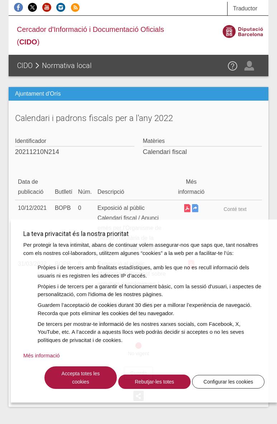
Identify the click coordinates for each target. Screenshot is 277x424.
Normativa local (67, 65)
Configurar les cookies (228, 382)
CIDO (25, 65)
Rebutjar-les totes (154, 382)
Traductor (245, 8)
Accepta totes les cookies (81, 378)
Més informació (41, 355)
